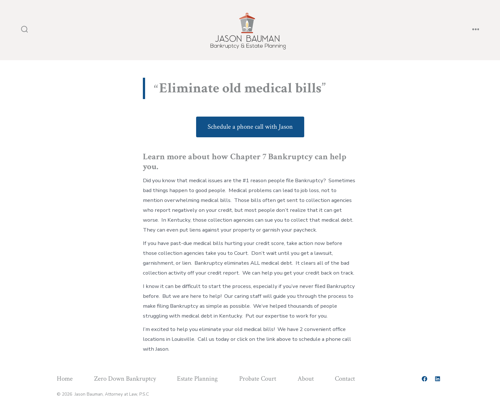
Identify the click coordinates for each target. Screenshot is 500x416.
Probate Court (257, 378)
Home (65, 378)
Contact (345, 378)
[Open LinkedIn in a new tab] (437, 378)
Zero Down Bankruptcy (125, 378)
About (306, 378)
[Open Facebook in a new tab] (424, 378)
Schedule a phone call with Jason (250, 126)
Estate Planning (197, 378)
